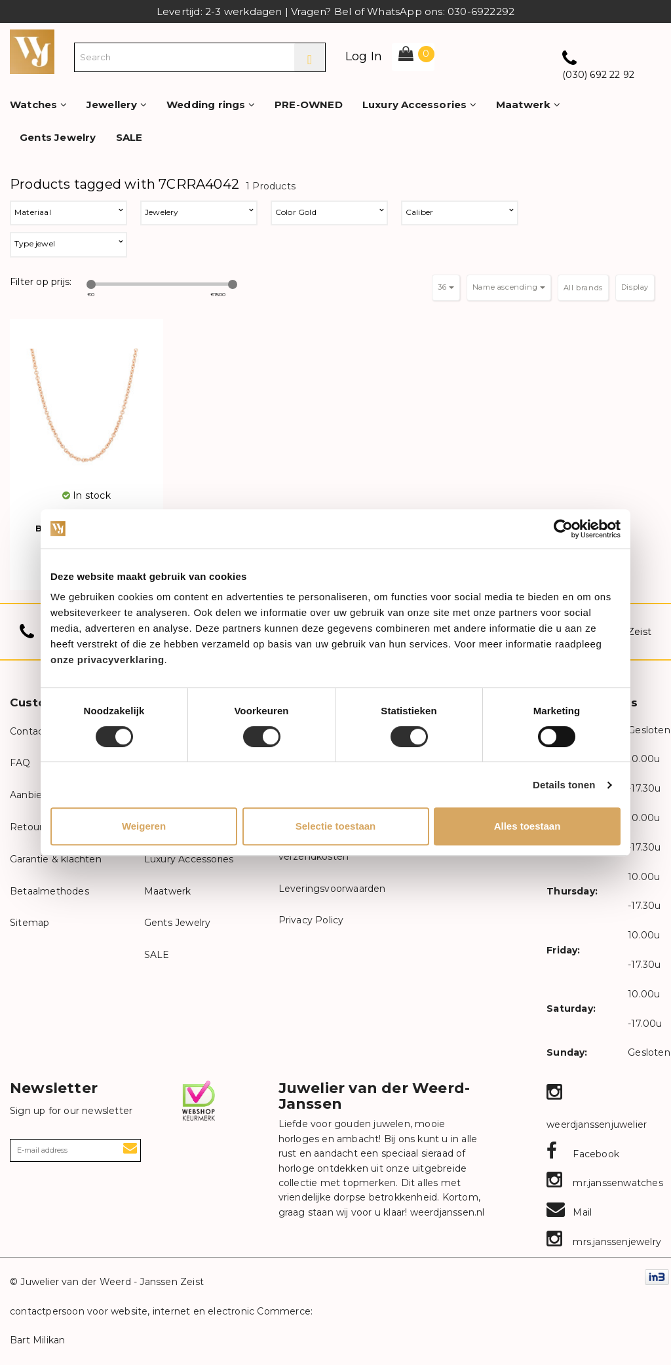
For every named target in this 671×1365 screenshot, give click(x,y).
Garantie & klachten (56, 859)
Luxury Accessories (419, 104)
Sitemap (29, 923)
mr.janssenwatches (604, 1183)
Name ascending (508, 287)
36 (446, 287)
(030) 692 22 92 (598, 75)
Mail (569, 1212)
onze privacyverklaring (107, 659)
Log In (363, 56)
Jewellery (116, 104)
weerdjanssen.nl (445, 1212)
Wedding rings (210, 104)
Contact (28, 731)
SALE (129, 137)
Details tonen (564, 784)
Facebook (582, 1154)
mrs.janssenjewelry (603, 1242)
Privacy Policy (311, 920)
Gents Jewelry (58, 137)
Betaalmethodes (49, 891)
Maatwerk (528, 104)
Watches (38, 104)
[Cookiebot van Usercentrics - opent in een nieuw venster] (563, 529)
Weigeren (144, 826)
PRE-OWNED (309, 104)
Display (635, 287)
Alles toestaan (527, 826)
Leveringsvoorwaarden (332, 888)
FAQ (20, 763)
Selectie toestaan (336, 826)
